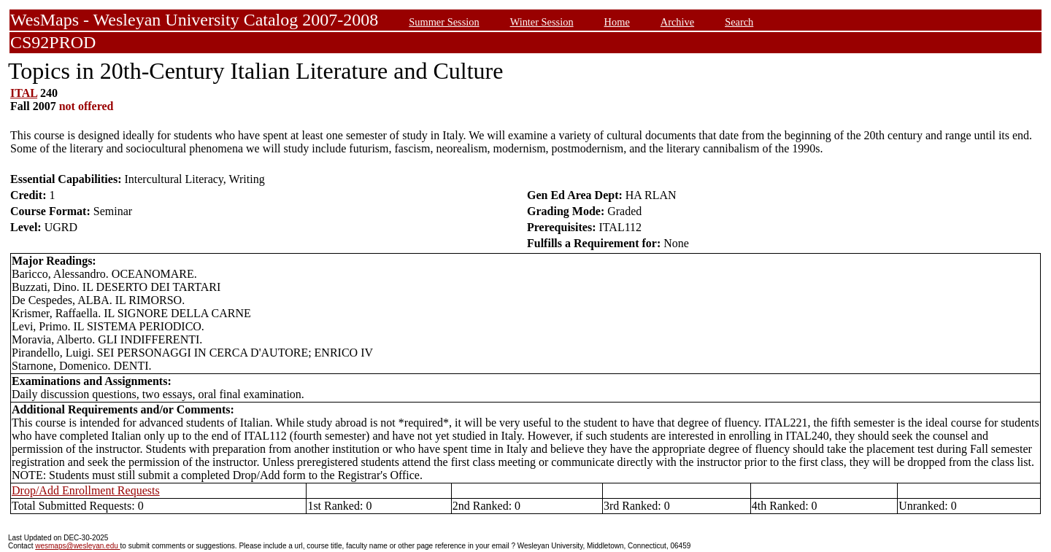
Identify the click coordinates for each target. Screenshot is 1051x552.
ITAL (23, 93)
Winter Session (542, 22)
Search (739, 22)
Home (617, 22)
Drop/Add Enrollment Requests (86, 490)
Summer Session (444, 22)
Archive (677, 22)
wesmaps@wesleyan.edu (77, 546)
